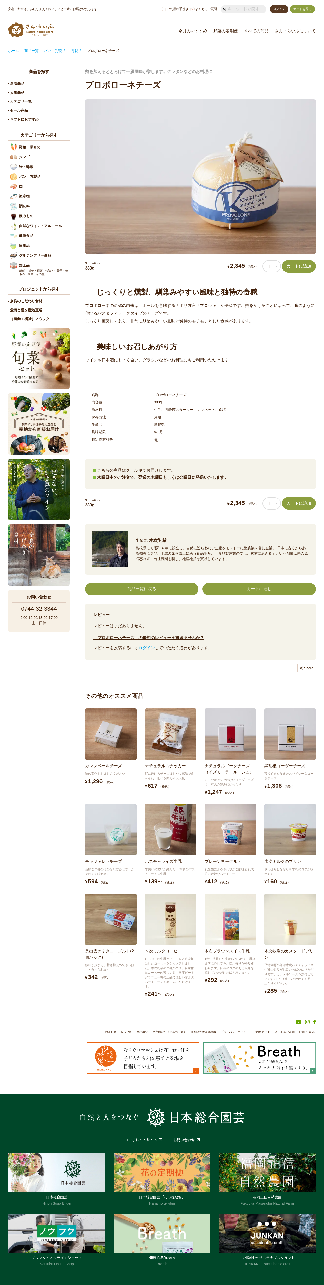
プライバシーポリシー (235, 1031)
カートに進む (259, 589)
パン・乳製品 (54, 51)
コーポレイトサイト (141, 1139)
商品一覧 (31, 51)
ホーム (13, 51)
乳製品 (76, 51)
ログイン (146, 648)
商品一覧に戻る (141, 589)
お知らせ (110, 1031)
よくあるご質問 (203, 9)
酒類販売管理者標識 (203, 1031)
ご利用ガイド (261, 1031)
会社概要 (142, 1031)
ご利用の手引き (175, 9)
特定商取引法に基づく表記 (169, 1031)
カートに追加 (299, 266)
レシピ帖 (126, 1031)
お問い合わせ (307, 1031)
